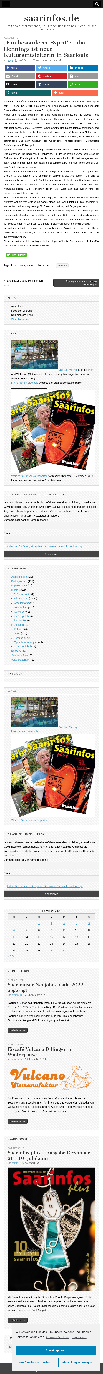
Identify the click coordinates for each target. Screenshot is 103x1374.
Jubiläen (19, 624)
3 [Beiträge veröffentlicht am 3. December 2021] (64, 923)
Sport (17, 633)
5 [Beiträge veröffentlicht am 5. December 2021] (89, 923)
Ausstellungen (19, 576)
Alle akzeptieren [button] (56, 1350)
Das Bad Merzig (44, 369)
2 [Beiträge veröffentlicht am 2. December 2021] (51, 923)
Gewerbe (19, 611)
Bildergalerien (19, 581)
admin (15, 1162)
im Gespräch (21, 616)
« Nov (11, 956)
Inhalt (14, 589)
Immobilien (20, 620)
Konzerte (16, 651)
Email (7, 533)
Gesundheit (20, 607)
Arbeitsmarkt (21, 603)
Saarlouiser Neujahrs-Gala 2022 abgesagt (45, 987)
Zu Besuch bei (22, 646)
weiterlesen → (17, 1030)
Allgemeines (11, 38)
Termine (18, 637)
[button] (20, 68)
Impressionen (19, 585)
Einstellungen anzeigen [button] (77, 1362)
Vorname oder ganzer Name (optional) (26, 519)
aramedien (13, 60)
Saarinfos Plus (19, 655)
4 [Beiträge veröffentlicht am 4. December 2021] (76, 923)
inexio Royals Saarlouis (24, 382)
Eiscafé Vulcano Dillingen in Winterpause (40, 1052)
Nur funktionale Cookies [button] (34, 1362)
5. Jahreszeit (21, 594)
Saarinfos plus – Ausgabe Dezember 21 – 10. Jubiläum (49, 1155)
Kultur (17, 629)
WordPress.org (20, 319)
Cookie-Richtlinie (57, 1337)
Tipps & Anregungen (25, 642)
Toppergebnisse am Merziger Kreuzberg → (81, 283)
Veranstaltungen (20, 659)
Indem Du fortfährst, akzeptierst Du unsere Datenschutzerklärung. (45, 546)
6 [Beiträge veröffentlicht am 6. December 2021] (14, 930)
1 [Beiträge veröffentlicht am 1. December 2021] (39, 923)
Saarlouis (62, 265)
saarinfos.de (51, 18)
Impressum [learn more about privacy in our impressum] (79, 1337)
